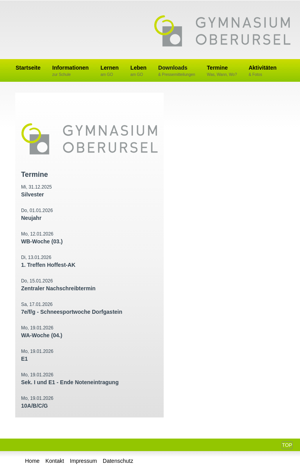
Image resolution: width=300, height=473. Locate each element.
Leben (138, 71)
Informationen (70, 71)
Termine (222, 71)
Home (32, 461)
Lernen (109, 71)
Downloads (176, 71)
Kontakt (54, 461)
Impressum (83, 461)
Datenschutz (118, 461)
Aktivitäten (262, 71)
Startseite (28, 68)
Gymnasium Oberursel (222, 31)
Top (287, 445)
